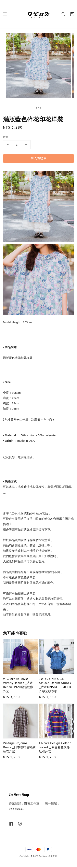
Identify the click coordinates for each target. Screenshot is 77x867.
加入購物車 (38, 158)
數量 (5, 137)
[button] (5, 14)
